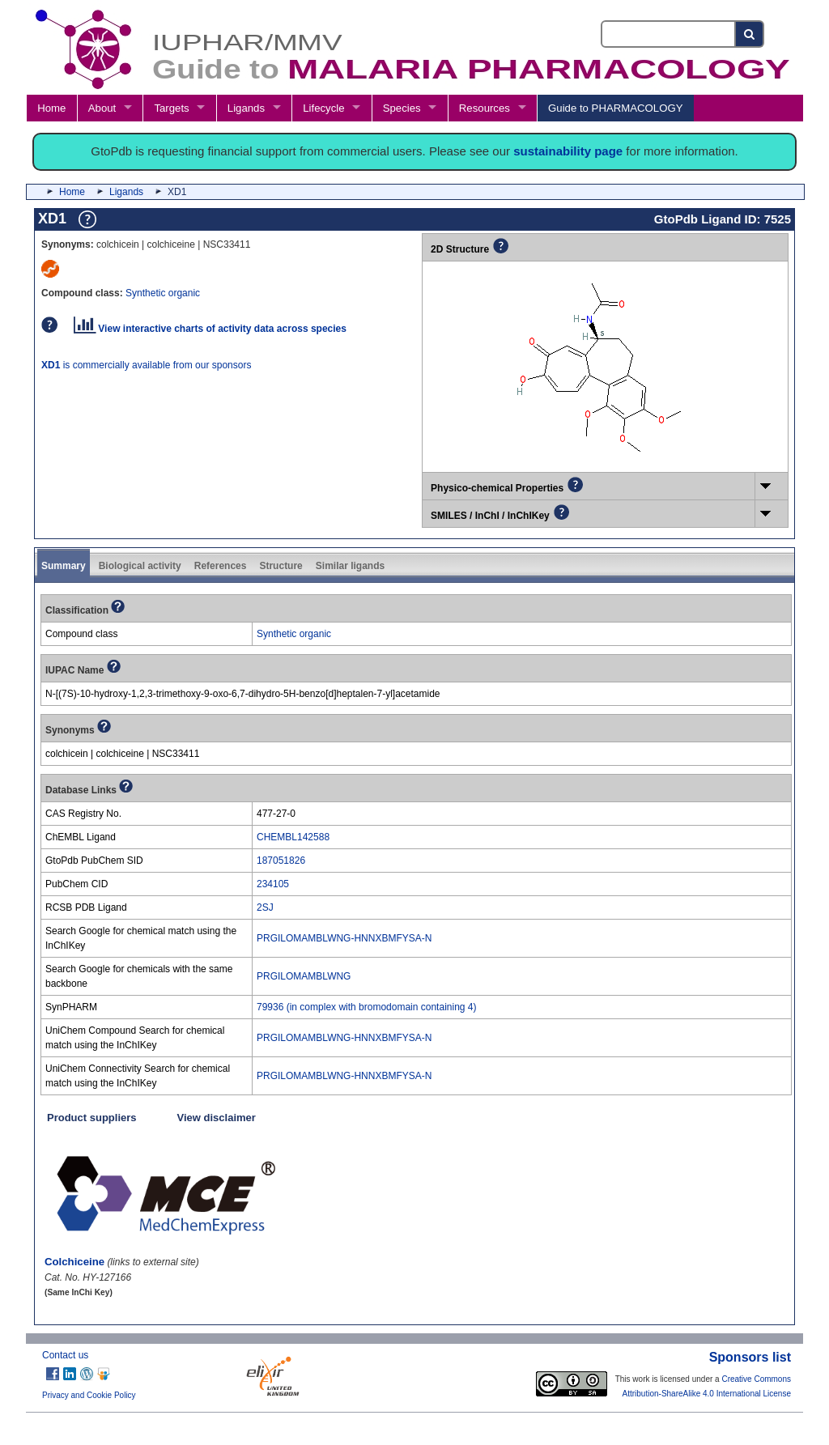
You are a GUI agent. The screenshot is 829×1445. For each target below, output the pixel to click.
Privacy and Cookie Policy (89, 1395)
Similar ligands (350, 566)
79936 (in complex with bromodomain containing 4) (366, 1007)
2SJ (265, 907)
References (220, 566)
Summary (63, 566)
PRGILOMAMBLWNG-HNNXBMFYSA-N (344, 938)
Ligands (246, 108)
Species (402, 108)
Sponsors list (750, 1357)
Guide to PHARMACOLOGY (615, 108)
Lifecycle (323, 108)
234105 (273, 884)
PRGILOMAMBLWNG (304, 976)
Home (51, 108)
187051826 (281, 860)
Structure (280, 566)
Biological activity (140, 566)
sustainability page (568, 151)
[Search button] (750, 34)
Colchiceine (74, 1262)
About (102, 108)
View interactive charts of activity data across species (210, 328)
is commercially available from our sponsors (146, 365)
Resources (484, 108)
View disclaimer (216, 1117)
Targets (171, 108)
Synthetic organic (162, 293)
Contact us (65, 1355)
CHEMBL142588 (293, 837)
